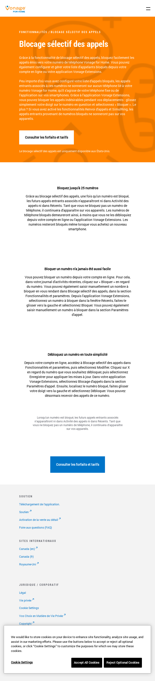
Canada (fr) (26, 556)
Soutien (24, 512)
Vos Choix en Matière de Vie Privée (41, 616)
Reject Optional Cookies (122, 662)
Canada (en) (27, 549)
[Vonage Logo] (17, 11)
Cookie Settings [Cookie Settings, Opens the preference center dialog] (22, 662)
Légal (22, 592)
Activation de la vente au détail (38, 520)
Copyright (25, 623)
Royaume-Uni (27, 564)
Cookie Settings (29, 607)
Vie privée (25, 600)
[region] (77, 649)
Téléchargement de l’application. (39, 504)
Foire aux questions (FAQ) (35, 527)
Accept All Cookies (86, 662)
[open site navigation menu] (148, 9)
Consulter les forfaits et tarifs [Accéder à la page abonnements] (46, 137)
